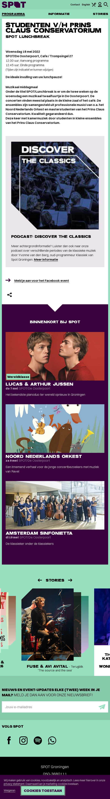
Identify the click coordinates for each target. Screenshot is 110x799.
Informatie (59, 14)
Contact (75, 4)
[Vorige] (39, 580)
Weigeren (9, 790)
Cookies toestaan (43, 790)
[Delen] (9, 295)
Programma (13, 14)
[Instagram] (23, 741)
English (86, 4)
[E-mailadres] (55, 707)
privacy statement (14, 784)
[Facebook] (9, 741)
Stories (100, 14)
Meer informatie (46, 259)
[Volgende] (70, 580)
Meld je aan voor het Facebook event (41, 280)
